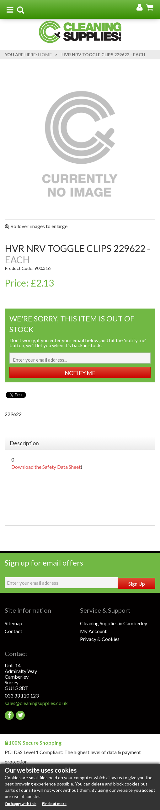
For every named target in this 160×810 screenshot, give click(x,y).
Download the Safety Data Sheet (46, 467)
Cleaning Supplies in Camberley (113, 623)
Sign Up (136, 584)
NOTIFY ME (80, 372)
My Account (93, 631)
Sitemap (13, 623)
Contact (13, 631)
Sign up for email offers (44, 562)
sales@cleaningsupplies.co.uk (36, 703)
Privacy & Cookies (100, 639)
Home (45, 54)
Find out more (54, 803)
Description (24, 443)
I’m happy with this (20, 803)
